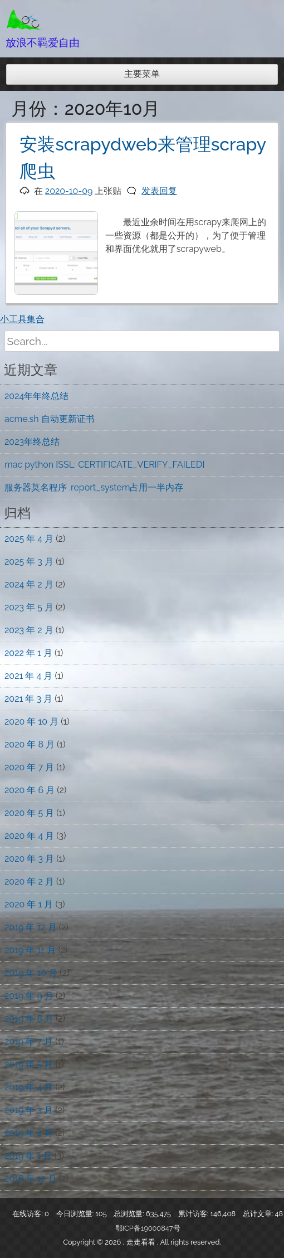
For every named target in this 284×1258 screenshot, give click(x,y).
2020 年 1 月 (28, 904)
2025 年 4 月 (28, 538)
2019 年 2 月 (28, 1133)
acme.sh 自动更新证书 (49, 419)
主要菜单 (142, 74)
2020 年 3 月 (29, 858)
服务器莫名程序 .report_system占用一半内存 (93, 487)
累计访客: (194, 1214)
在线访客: (28, 1214)
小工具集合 (22, 319)
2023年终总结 (32, 441)
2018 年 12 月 (30, 1178)
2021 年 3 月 (28, 698)
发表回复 (159, 191)
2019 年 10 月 (30, 973)
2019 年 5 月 (28, 1064)
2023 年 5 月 (28, 607)
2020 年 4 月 (29, 835)
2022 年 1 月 (28, 653)
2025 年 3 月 (28, 561)
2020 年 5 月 (29, 813)
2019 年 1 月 (28, 1155)
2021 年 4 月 (28, 676)
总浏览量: (130, 1214)
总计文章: (259, 1214)
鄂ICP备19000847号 (147, 1228)
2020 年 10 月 (31, 721)
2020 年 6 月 (29, 790)
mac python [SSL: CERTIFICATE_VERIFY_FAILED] (104, 464)
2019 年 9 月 (28, 995)
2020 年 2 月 (29, 881)
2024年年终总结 (36, 396)
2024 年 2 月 (28, 584)
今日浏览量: (76, 1214)
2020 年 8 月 (29, 744)
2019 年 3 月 (28, 1110)
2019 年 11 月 (30, 950)
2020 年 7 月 (29, 767)
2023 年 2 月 (28, 630)
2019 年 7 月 (28, 1041)
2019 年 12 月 (30, 927)
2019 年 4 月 (28, 1087)
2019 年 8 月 (28, 1018)
